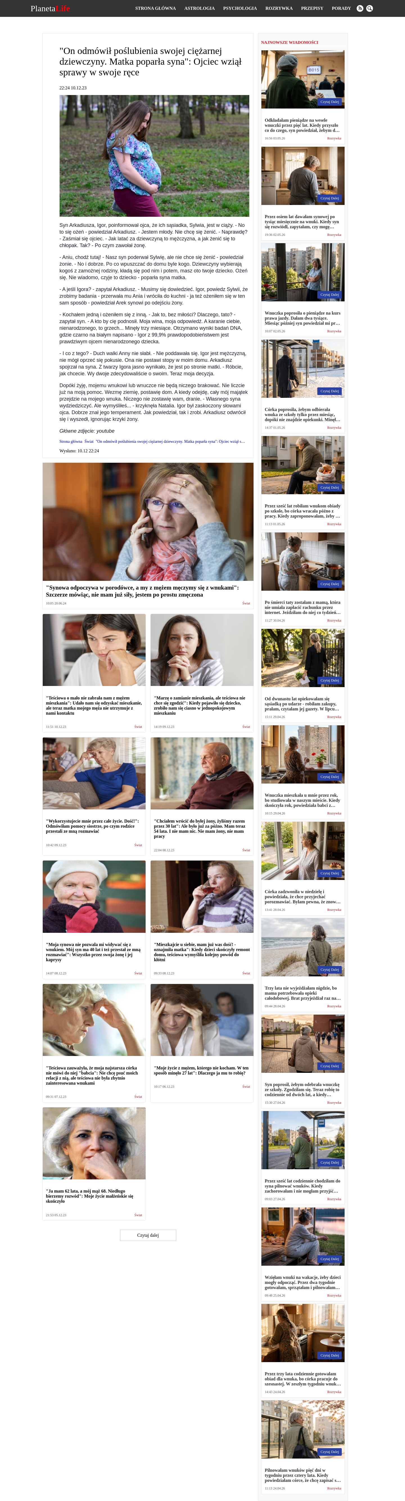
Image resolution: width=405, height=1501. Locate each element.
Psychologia (240, 8)
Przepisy (312, 8)
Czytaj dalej (148, 1235)
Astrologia (199, 8)
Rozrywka (279, 8)
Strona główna (155, 8)
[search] (369, 8)
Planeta (50, 8)
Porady (341, 8)
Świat (246, 603)
